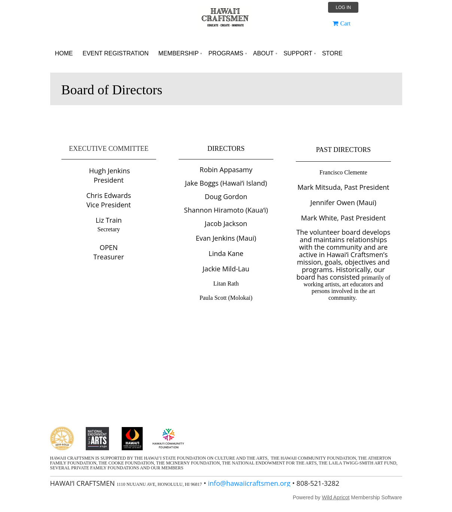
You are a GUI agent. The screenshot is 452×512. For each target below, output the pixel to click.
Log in (343, 7)
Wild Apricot (336, 497)
